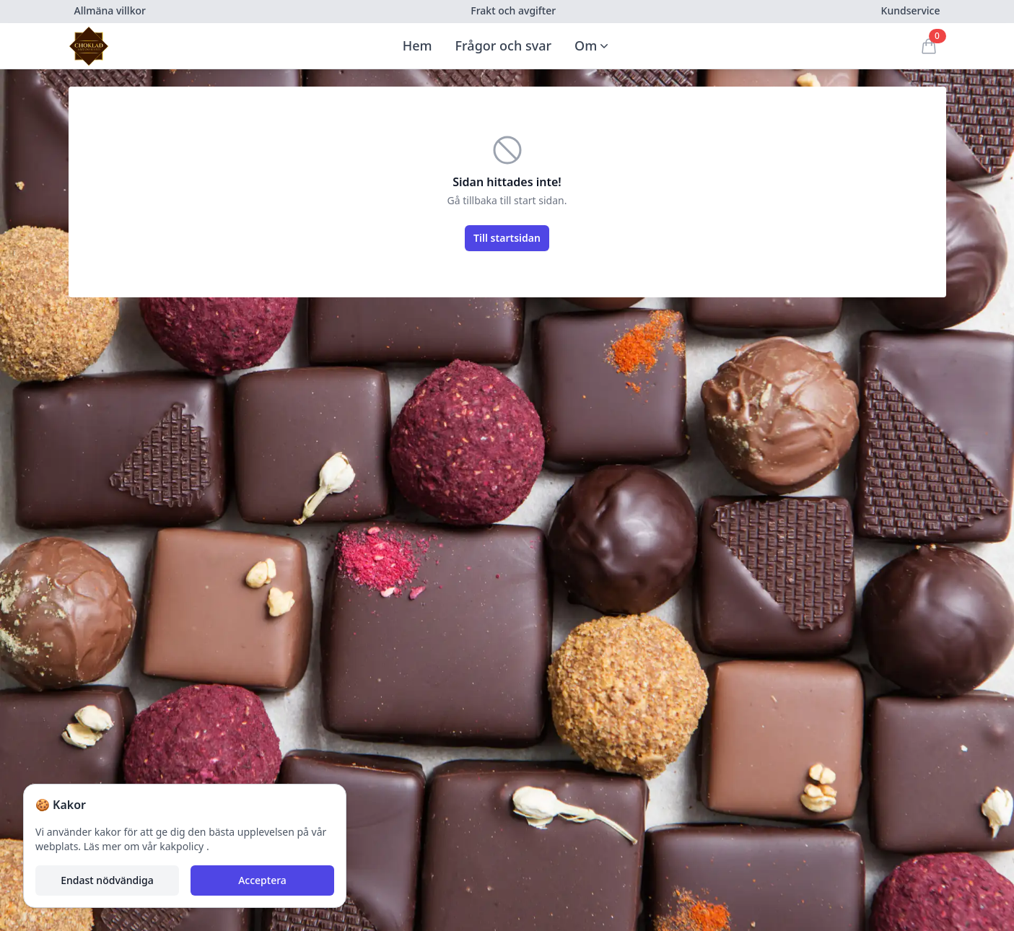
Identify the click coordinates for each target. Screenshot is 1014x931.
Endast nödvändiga (107, 880)
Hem (417, 45)
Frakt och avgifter (513, 10)
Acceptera (262, 880)
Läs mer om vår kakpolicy (145, 846)
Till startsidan (507, 238)
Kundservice (910, 10)
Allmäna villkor (110, 10)
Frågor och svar (503, 45)
